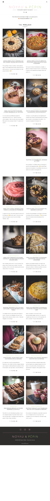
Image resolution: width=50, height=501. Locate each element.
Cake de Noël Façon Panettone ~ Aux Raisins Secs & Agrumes (36, 362)
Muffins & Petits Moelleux (37, 160)
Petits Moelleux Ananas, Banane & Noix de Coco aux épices (37, 412)
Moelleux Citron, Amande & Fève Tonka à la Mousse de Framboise (13, 212)
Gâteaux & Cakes (13, 59)
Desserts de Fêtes (9, 209)
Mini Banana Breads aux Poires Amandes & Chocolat (13, 463)
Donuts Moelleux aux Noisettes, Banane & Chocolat (36, 212)
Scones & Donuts (36, 209)
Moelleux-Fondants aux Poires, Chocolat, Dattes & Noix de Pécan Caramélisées (36, 262)
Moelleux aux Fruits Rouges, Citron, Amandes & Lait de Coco (13, 112)
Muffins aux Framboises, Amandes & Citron (36, 162)
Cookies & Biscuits (37, 109)
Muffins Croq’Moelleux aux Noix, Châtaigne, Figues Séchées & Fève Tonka (36, 312)
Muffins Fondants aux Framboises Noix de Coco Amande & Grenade (36, 464)
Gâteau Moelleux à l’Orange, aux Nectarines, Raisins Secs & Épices (13, 62)
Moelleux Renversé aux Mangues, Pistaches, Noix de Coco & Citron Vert (13, 363)
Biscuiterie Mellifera (25, 18)
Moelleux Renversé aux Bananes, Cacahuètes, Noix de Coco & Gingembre (13, 312)
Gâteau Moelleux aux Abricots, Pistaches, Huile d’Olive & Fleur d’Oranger (36, 62)
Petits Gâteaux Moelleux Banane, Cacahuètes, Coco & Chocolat (36, 113)
